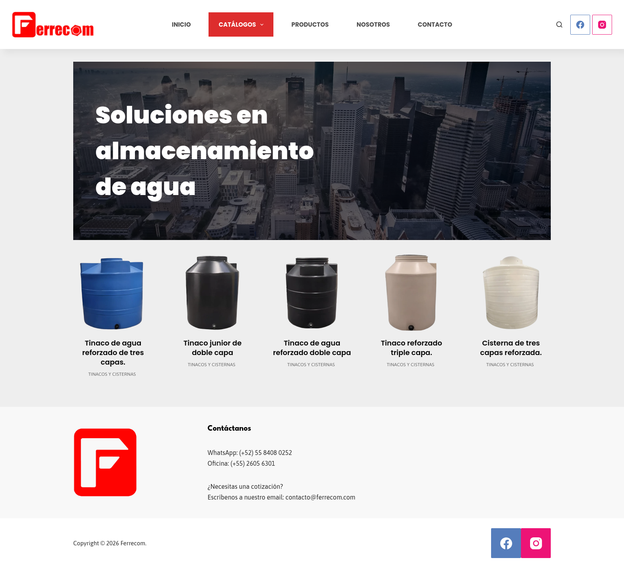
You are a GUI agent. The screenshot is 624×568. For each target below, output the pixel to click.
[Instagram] (602, 25)
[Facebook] (580, 25)
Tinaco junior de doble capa (212, 347)
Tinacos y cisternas (112, 374)
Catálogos (242, 24)
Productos (310, 24)
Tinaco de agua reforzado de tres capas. (113, 352)
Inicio (181, 24)
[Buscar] (559, 24)
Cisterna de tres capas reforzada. (511, 347)
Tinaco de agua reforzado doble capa (312, 347)
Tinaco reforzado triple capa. (411, 347)
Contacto (435, 24)
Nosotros (373, 24)
